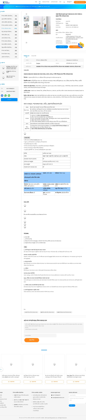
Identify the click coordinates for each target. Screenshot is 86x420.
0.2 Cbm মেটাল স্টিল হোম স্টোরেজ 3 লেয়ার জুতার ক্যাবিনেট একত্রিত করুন (11, 67)
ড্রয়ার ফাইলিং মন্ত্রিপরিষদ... (9, 19)
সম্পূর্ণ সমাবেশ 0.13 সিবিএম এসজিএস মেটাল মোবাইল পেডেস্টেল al (38, 408)
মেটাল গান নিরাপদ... (9, 57)
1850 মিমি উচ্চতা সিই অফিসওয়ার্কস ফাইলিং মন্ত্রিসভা (21, 396)
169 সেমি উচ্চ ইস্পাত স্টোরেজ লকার (10, 77)
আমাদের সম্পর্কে (3, 399)
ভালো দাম (62, 46)
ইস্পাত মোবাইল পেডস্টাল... (9, 25)
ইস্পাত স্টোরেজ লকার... (9, 28)
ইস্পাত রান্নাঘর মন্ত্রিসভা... (9, 41)
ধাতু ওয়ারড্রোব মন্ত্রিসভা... (9, 31)
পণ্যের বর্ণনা (33, 55)
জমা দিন (31, 340)
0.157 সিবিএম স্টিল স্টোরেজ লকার (31, 312)
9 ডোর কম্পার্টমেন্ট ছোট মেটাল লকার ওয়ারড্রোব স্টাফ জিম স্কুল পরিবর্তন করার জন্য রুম (54, 377)
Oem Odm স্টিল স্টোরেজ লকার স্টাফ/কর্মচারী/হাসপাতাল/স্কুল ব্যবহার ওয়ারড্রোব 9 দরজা (76, 377)
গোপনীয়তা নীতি (3, 407)
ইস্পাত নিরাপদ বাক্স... (9, 53)
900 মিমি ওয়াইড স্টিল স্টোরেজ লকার (47, 312)
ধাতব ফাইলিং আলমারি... (9, 44)
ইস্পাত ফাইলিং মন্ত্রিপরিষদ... (9, 16)
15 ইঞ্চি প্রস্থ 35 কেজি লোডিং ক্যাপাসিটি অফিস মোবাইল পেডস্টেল (40, 403)
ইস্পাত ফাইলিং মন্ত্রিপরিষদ (18, 392)
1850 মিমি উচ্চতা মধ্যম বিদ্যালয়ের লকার (64, 312)
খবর (1, 401)
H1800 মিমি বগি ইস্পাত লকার (11, 72)
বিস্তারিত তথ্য (26, 55)
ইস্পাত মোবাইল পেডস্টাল (37, 392)
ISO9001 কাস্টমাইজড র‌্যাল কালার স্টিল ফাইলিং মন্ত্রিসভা (21, 405)
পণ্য (1, 397)
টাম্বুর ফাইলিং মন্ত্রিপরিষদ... (9, 47)
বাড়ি (1, 395)
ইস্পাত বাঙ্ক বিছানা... (9, 50)
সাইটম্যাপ (2, 403)
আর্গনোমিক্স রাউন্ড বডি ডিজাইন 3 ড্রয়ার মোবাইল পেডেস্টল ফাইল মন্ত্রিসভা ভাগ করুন (40, 397)
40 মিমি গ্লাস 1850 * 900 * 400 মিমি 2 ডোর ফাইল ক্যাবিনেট (21, 400)
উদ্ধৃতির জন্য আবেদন (80, 2)
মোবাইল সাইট (3, 405)
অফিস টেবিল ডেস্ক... (9, 35)
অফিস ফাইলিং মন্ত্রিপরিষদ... (9, 22)
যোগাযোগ (9, 99)
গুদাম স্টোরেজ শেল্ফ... (9, 38)
